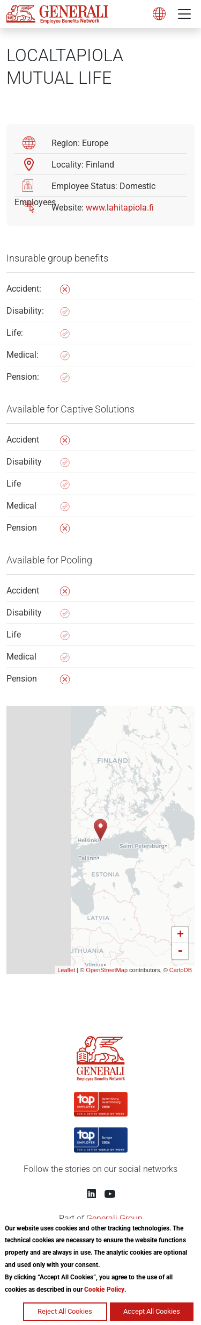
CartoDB (180, 970)
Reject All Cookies (65, 1311)
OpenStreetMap (107, 970)
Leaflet (66, 970)
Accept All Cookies (151, 1311)
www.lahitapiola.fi (120, 207)
